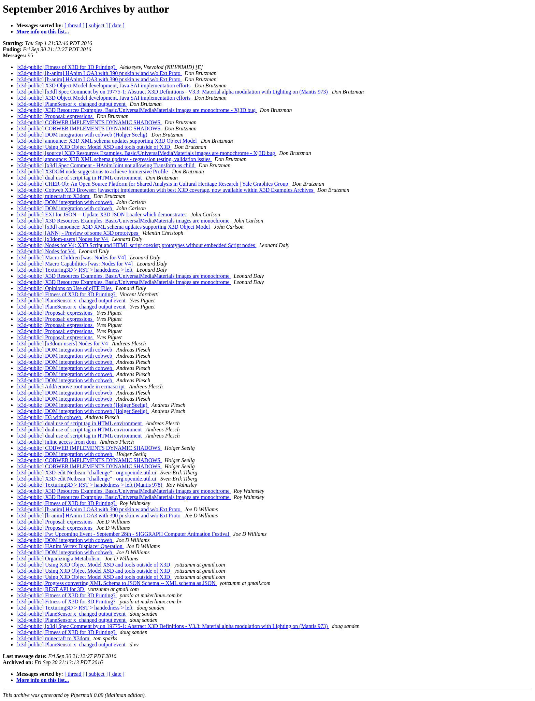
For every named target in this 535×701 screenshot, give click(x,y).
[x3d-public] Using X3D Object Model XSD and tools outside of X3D (94, 147)
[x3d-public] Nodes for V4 (46, 251)
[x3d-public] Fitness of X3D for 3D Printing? (66, 67)
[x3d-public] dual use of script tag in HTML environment (79, 178)
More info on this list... (42, 31)
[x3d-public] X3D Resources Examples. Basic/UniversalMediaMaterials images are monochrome (123, 221)
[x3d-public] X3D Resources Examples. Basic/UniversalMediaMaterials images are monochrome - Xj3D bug (136, 110)
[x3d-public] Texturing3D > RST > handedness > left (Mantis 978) (90, 485)
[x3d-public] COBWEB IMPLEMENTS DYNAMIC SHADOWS (89, 122)
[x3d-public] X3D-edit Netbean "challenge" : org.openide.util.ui (87, 472)
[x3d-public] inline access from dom (56, 442)
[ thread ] (74, 25)
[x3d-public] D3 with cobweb (49, 417)
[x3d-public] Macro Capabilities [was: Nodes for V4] (75, 264)
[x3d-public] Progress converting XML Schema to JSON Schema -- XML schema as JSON (116, 583)
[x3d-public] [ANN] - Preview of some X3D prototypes (78, 233)
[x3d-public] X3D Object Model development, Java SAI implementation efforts (104, 85)
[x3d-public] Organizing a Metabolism (59, 558)
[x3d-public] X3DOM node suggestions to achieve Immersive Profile (92, 171)
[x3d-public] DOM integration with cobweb (65, 202)
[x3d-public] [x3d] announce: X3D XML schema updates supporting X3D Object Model (113, 227)
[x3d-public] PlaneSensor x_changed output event (71, 104)
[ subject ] (97, 25)
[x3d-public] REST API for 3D (50, 589)
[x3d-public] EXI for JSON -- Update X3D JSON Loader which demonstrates (102, 214)
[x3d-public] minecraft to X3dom (53, 196)
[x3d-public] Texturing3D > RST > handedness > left (75, 270)
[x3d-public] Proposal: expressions (55, 116)
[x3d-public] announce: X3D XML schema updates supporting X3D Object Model (107, 141)
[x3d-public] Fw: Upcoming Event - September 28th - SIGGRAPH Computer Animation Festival (123, 534)
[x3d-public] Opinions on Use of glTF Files (64, 288)
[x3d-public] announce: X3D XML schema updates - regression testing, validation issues (114, 159)
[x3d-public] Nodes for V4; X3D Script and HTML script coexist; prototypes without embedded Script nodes (136, 245)
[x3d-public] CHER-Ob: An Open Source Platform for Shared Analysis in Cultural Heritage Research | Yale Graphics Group (152, 184)
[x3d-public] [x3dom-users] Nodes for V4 (62, 239)
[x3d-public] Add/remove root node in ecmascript (71, 386)
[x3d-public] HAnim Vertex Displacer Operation (70, 546)
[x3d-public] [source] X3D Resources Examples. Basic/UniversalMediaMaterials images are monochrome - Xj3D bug (146, 153)
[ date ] (117, 25)
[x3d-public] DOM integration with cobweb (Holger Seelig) (82, 135)
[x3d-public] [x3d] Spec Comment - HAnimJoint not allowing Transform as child (106, 165)
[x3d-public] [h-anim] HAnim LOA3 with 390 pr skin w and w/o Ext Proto (99, 73)
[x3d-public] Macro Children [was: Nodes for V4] (71, 257)
